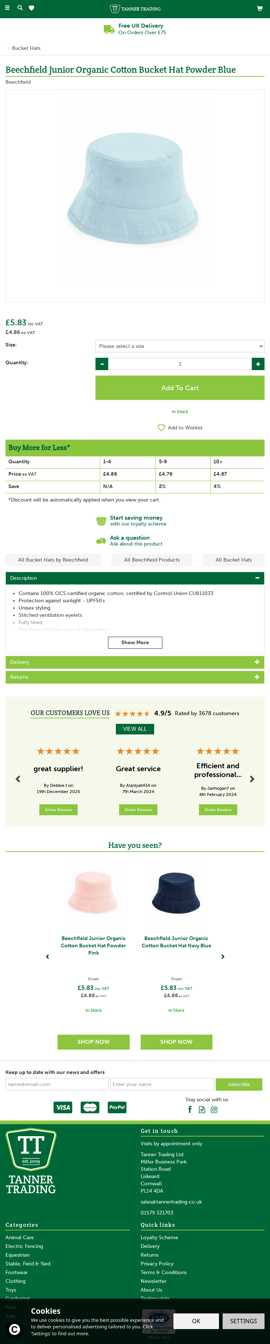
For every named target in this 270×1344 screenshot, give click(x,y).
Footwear (16, 1272)
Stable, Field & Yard (27, 1264)
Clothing (15, 1281)
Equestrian (17, 1255)
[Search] (20, 8)
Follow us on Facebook (190, 1109)
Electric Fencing (24, 1246)
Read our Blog (202, 1109)
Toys (10, 1290)
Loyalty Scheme (159, 1237)
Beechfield (18, 82)
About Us (151, 1290)
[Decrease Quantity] (101, 364)
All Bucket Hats (234, 560)
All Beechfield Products (152, 560)
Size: (11, 345)
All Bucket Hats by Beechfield (53, 560)
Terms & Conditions (164, 1272)
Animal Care (19, 1237)
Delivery (150, 1246)
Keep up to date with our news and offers (55, 1072)
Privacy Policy (157, 1264)
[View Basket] (260, 8)
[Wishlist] (33, 8)
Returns (150, 1255)
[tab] (135, 578)
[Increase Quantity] (258, 364)
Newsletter (154, 1281)
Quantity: (16, 363)
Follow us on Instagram (214, 1109)
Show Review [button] (58, 809)
